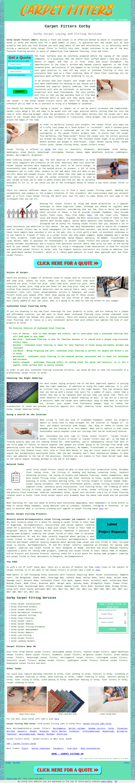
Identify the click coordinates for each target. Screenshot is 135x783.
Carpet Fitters (15, 739)
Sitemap (8, 763)
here (57, 719)
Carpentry (58, 748)
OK (116, 781)
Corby (48, 149)
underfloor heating (78, 680)
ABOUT (105, 20)
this (101, 509)
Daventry (22, 731)
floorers (97, 674)
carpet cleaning (15, 683)
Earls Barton (59, 731)
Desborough (108, 731)
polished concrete (43, 674)
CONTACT (113, 20)
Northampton (59, 728)
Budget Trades (12, 779)
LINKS (97, 20)
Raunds (40, 734)
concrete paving (116, 677)
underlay (76, 87)
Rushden (51, 734)
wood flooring (55, 677)
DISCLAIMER (122, 20)
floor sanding (72, 674)
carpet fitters (27, 663)
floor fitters (109, 680)
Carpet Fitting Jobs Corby (97, 724)
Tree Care (72, 748)
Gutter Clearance (41, 748)
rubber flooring (85, 677)
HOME (91, 20)
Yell (89, 215)
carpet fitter (45, 48)
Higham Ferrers (96, 728)
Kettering (62, 734)
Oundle (33, 731)
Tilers (24, 748)
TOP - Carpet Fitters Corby (21, 744)
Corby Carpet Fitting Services (31, 597)
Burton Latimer (77, 728)
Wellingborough (27, 734)
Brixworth (122, 731)
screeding (120, 674)
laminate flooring (24, 677)
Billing (11, 731)
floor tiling (22, 680)
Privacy (126, 763)
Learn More (106, 781)
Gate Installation (90, 748)
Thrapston (122, 728)
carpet (65, 40)
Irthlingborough (91, 731)
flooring (107, 70)
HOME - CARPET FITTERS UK (67, 754)
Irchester (74, 731)
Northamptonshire (22, 728)
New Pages (16, 763)
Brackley (44, 731)
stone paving (48, 680)
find (14, 652)
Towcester (12, 734)
